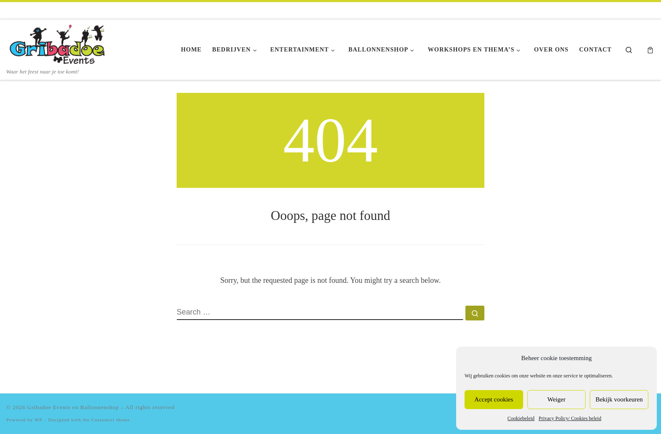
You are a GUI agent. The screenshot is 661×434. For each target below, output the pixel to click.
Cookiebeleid (521, 418)
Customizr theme (110, 419)
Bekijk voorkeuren (619, 399)
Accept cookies (493, 399)
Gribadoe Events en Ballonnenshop (73, 407)
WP (38, 419)
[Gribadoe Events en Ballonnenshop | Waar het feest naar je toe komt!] (59, 43)
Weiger (557, 399)
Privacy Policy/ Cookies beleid (570, 418)
